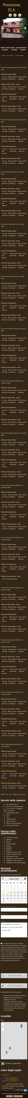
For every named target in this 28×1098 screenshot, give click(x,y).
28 (18, 898)
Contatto (5, 50)
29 (21, 898)
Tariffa (3, 47)
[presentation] (12, 967)
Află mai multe (18, 1096)
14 (18, 892)
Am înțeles (9, 1096)
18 (7, 895)
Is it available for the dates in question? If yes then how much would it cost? (14, 929)
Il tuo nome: (4, 914)
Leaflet (8, 1058)
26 (11, 898)
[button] (21, 1026)
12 (11, 892)
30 (25, 898)
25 (7, 898)
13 (14, 892)
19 (11, 895)
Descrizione (10, 47)
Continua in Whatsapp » (15, 985)
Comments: (4, 921)
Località (14, 50)
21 (18, 895)
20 (14, 895)
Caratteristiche (21, 47)
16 (25, 892)
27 (14, 898)
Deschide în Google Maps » (11, 1063)
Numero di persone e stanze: (9, 906)
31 (3, 901)
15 (21, 892)
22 (21, 895)
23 (25, 895)
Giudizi (23, 50)
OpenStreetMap (19, 1058)
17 (3, 895)
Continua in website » (15, 975)
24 (3, 898)
